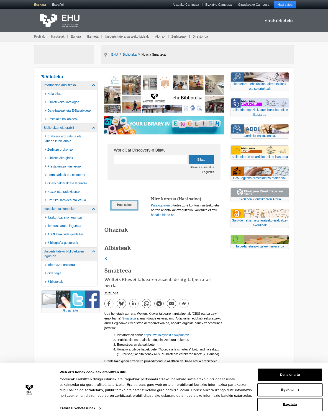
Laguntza (208, 172)
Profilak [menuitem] (39, 36)
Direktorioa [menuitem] (200, 36)
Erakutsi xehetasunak (77, 403)
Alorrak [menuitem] (160, 36)
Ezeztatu (290, 399)
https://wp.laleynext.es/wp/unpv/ (166, 335)
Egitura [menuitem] (76, 36)
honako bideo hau (163, 215)
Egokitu (290, 384)
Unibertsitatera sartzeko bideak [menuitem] (127, 36)
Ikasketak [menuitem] (57, 36)
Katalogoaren (160, 205)
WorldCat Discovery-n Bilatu (140, 150)
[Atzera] (106, 258)
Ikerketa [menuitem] (93, 36)
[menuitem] (40, 4)
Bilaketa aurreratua (202, 167)
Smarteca (129, 318)
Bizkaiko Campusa (218, 4)
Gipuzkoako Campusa (253, 4)
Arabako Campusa (186, 4)
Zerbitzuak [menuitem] (179, 36)
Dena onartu (290, 369)
